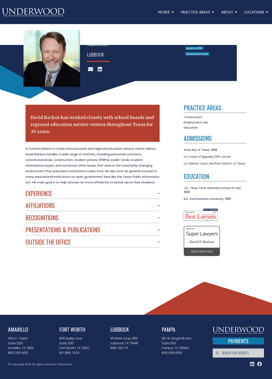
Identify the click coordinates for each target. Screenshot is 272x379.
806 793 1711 (119, 348)
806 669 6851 (172, 353)
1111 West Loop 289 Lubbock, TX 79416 (124, 340)
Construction (193, 117)
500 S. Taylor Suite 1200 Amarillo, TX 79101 (21, 343)
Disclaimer (66, 364)
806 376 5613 (18, 353)
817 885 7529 (69, 353)
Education (191, 128)
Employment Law (196, 122)
